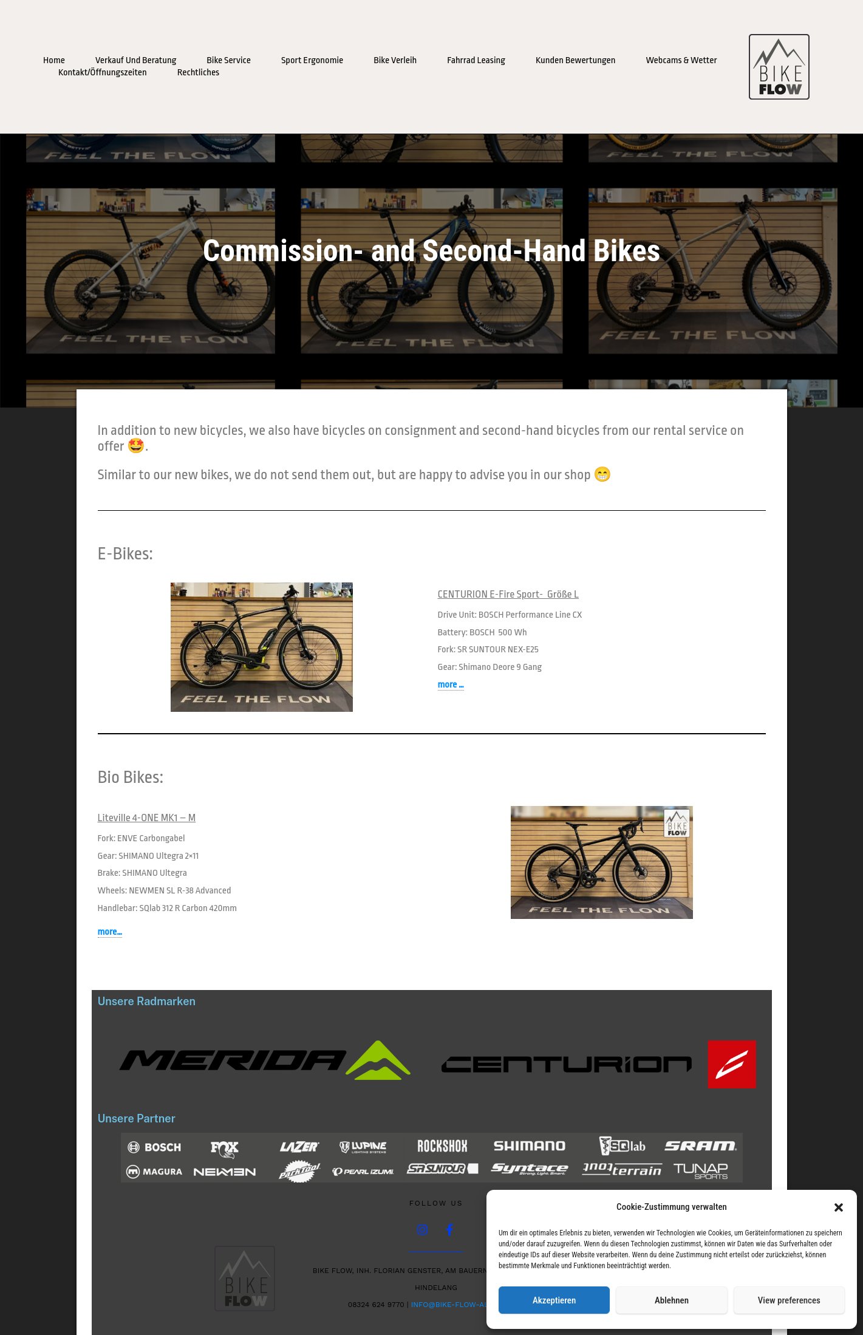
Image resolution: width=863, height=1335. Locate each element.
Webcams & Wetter (681, 60)
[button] (839, 1207)
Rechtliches (198, 72)
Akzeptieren (554, 1300)
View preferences (789, 1300)
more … (451, 685)
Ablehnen (672, 1300)
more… (110, 932)
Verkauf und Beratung (135, 60)
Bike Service (228, 60)
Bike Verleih (395, 60)
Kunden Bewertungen (576, 60)
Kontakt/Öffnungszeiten (102, 72)
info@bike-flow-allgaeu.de (468, 1305)
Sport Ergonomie (312, 60)
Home (54, 60)
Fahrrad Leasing (476, 60)
